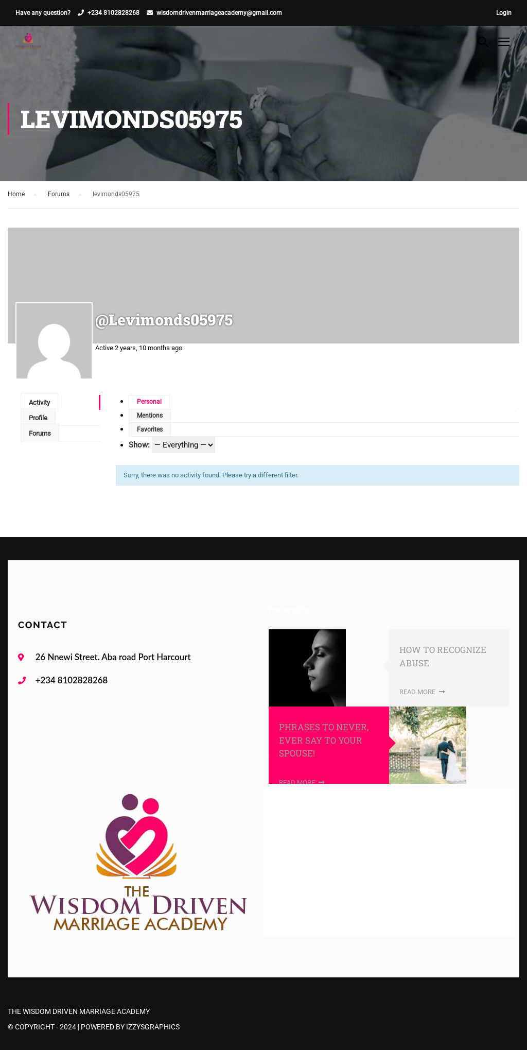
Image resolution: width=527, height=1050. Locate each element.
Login (504, 12)
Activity (39, 402)
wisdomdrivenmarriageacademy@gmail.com (219, 12)
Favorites (150, 429)
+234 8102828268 (113, 12)
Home (16, 194)
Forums (58, 194)
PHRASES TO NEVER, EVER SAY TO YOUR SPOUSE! (323, 740)
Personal (149, 401)
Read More (422, 692)
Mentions (150, 415)
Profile (38, 418)
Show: (139, 445)
